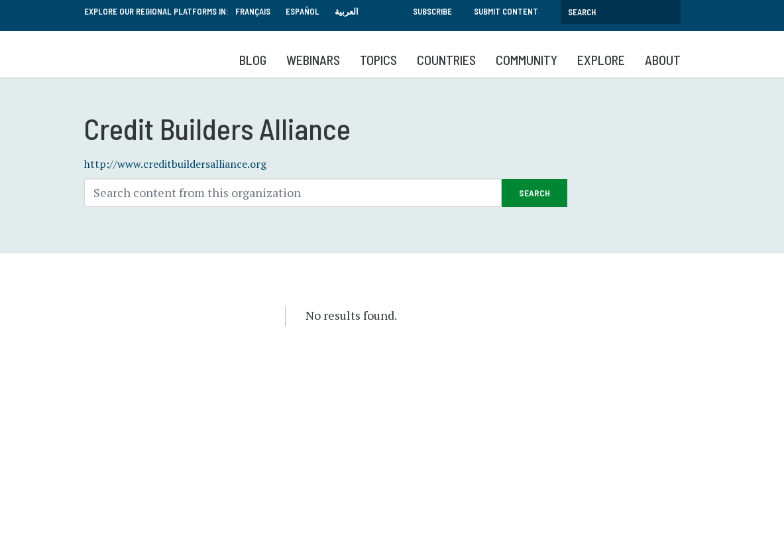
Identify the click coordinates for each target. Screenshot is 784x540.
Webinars (313, 60)
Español (302, 11)
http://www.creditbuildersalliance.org (175, 164)
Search (534, 192)
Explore (601, 60)
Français (252, 11)
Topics (378, 60)
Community (526, 60)
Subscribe (432, 11)
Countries (446, 60)
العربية (347, 11)
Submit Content (506, 11)
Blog (252, 60)
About (663, 60)
